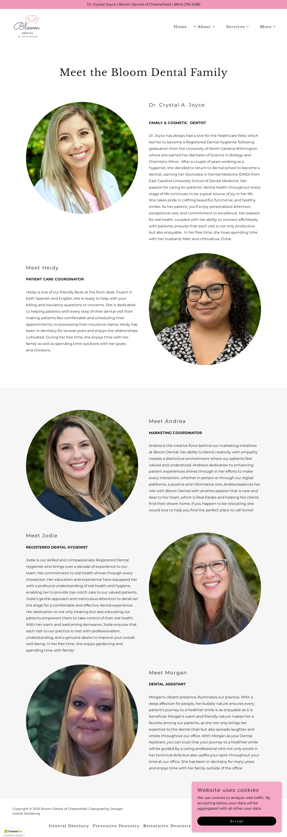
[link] (26, 26)
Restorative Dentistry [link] (167, 826)
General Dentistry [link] (69, 826)
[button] (204, 26)
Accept (237, 821)
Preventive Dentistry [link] (116, 826)
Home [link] (180, 26)
